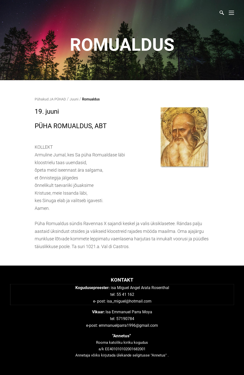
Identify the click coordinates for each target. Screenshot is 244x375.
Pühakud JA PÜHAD (50, 99)
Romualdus (91, 99)
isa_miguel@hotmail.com (129, 301)
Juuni (74, 99)
